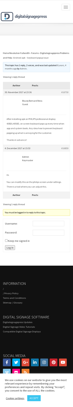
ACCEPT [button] (34, 398)
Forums (35, 53)
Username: (11, 223)
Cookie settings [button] (15, 398)
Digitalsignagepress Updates (17, 322)
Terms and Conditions (14, 297)
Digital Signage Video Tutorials (19, 326)
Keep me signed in (19, 241)
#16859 (64, 148)
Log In (10, 247)
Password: (11, 232)
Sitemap (7, 302)
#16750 (64, 92)
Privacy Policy (11, 293)
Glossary (17, 302)
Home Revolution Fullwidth (16, 53)
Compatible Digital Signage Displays (22, 331)
